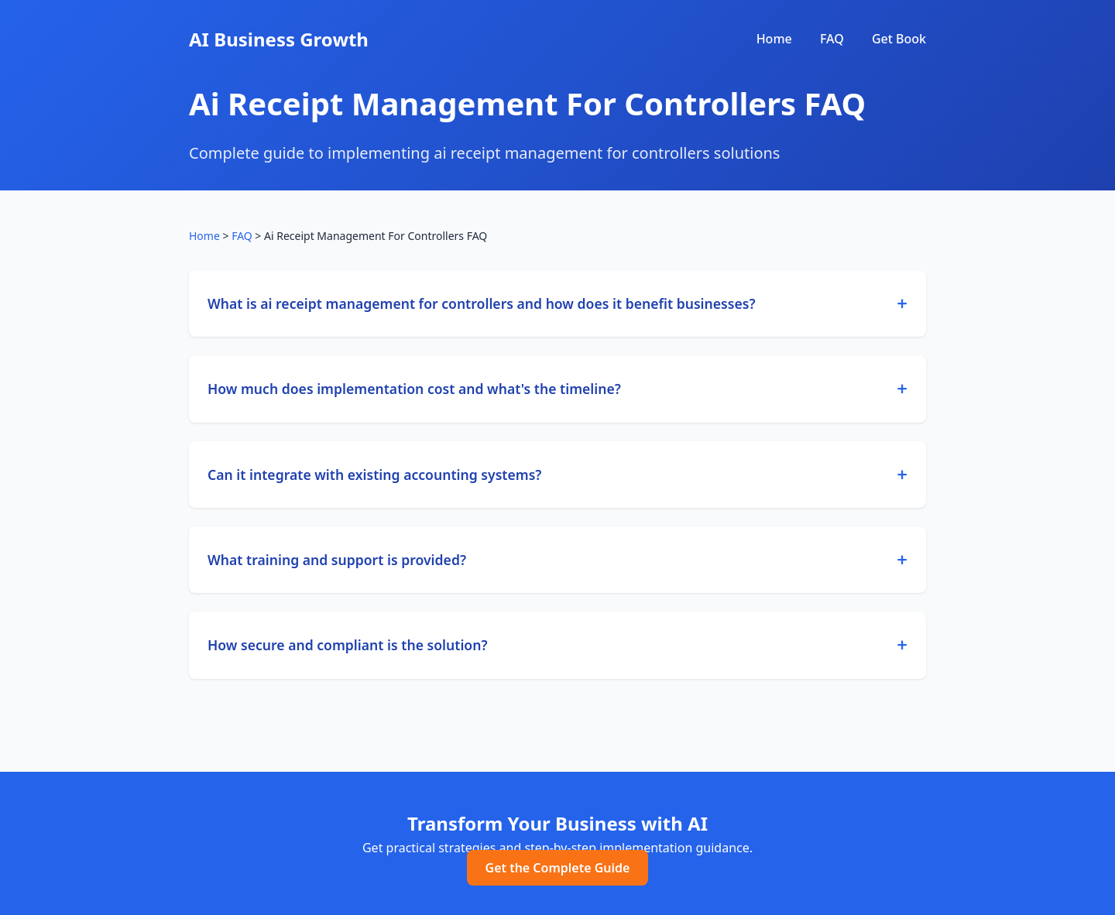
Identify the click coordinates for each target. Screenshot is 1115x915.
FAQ (832, 38)
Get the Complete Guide (557, 867)
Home (774, 38)
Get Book (899, 38)
